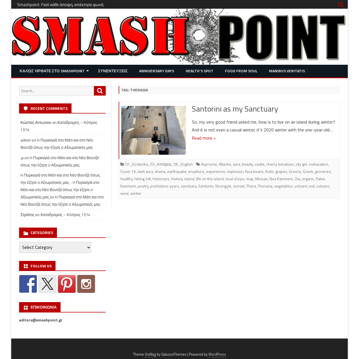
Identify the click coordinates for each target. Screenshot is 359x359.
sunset (239, 186)
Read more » (204, 138)
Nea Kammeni (281, 179)
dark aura (145, 171)
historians (161, 179)
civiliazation (318, 164)
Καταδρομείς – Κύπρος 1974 (65, 214)
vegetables (283, 186)
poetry (143, 186)
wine (124, 193)
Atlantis (225, 164)
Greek (308, 171)
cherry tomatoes (280, 164)
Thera (251, 186)
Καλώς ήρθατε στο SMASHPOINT (52, 71)
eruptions (196, 171)
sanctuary (189, 186)
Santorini (205, 186)
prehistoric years (164, 186)
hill (148, 179)
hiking (139, 179)
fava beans (254, 171)
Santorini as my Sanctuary (235, 109)
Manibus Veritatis (287, 71)
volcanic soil (304, 186)
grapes (281, 171)
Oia (297, 179)
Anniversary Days (156, 71)
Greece (295, 171)
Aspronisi (209, 164)
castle (259, 164)
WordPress (217, 354)
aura (236, 164)
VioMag (150, 354)
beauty (247, 164)
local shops (235, 179)
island (189, 179)
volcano (323, 186)
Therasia (265, 186)
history (177, 179)
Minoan (261, 179)
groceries (323, 171)
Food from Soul (241, 71)
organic (308, 179)
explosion (235, 171)
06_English (183, 164)
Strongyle (223, 186)
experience (215, 171)
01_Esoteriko (136, 164)
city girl (301, 164)
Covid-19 (128, 171)
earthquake (177, 171)
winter (135, 193)
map (250, 179)
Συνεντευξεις (113, 71)
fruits (269, 171)
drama (160, 171)
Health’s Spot (199, 71)
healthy (126, 179)
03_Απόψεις (161, 164)
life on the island (210, 179)
